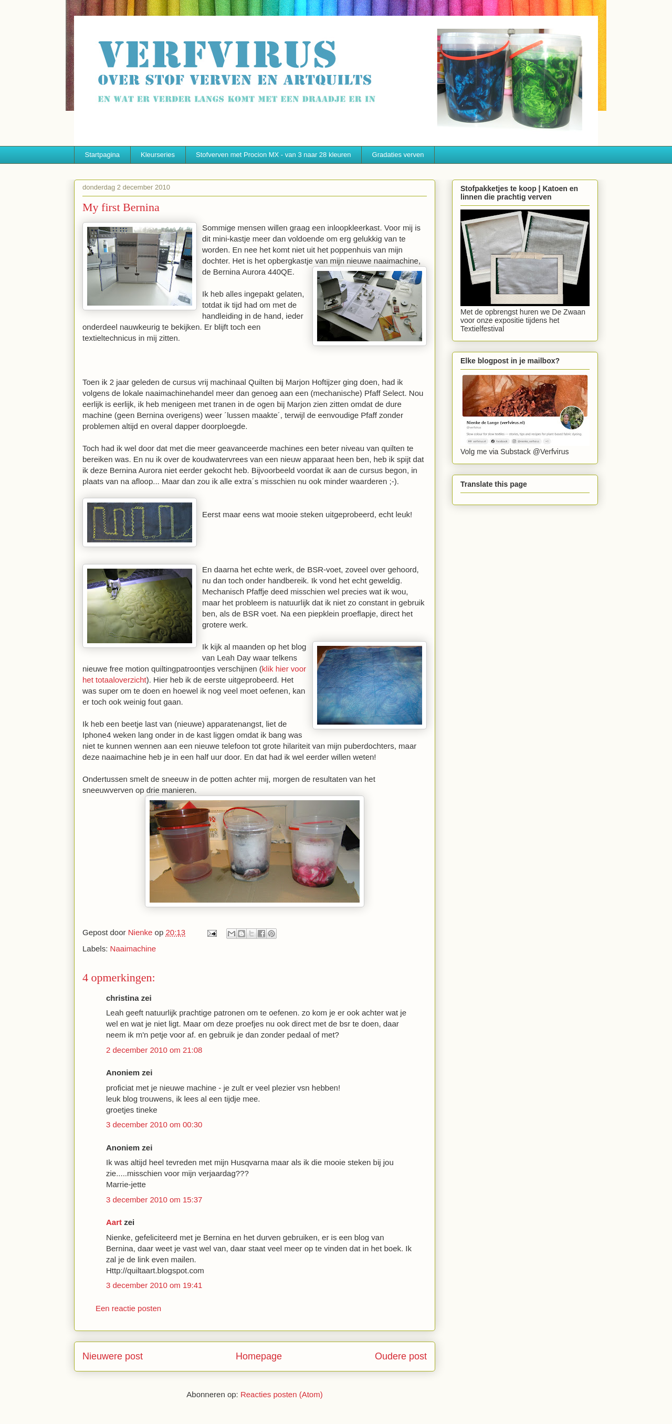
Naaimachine (133, 948)
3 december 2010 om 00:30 (154, 1124)
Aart (114, 1222)
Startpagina (102, 155)
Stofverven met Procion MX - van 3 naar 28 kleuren (273, 155)
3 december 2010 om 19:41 (154, 1285)
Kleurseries (158, 155)
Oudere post (401, 1356)
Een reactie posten (128, 1308)
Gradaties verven (398, 155)
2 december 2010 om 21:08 (154, 1049)
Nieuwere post (112, 1356)
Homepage (259, 1356)
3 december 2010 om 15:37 (154, 1199)
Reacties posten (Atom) (281, 1394)
